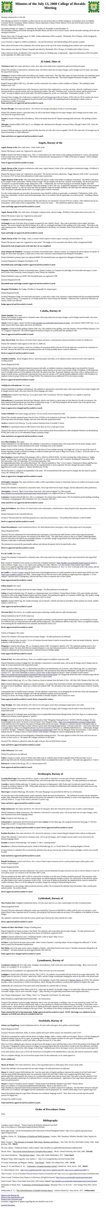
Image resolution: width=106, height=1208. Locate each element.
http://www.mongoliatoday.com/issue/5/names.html (77, 722)
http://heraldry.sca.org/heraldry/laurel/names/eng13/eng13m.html (24, 493)
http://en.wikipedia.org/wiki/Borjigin (39, 730)
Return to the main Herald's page (12, 1197)
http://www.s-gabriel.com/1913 (53, 1170)
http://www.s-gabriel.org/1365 (31, 1170)
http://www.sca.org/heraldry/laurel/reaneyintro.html (74, 1177)
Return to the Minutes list (10, 1195)
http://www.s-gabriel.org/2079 (12, 574)
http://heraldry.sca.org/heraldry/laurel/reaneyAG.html (51, 323)
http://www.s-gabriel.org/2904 (75, 1170)
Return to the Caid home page (11, 1199)
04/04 (56, 650)
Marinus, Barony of (76, 980)
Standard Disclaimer (8, 1205)
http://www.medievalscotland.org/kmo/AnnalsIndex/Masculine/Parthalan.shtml (29, 674)
